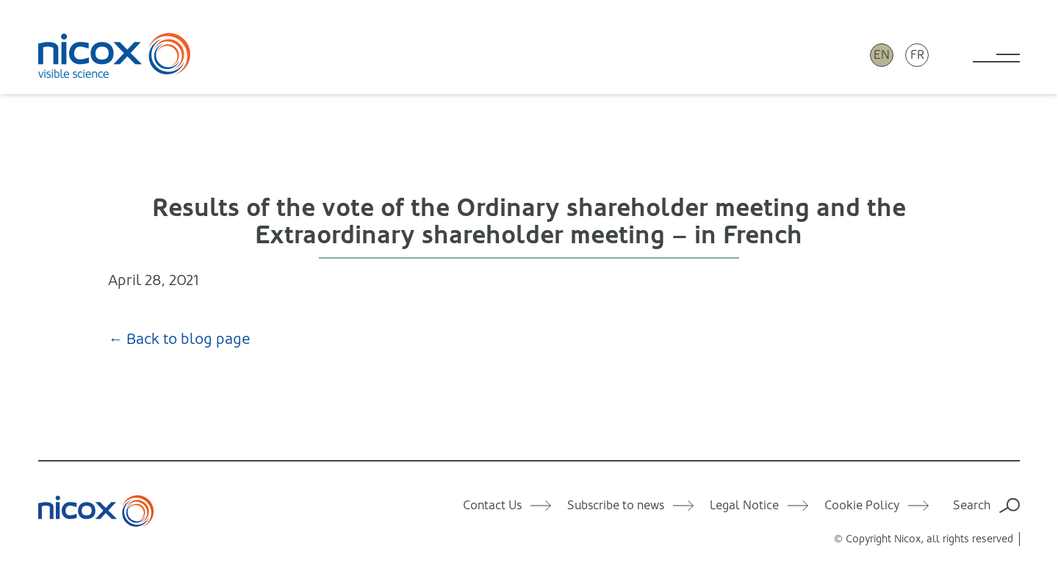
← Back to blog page (179, 339)
